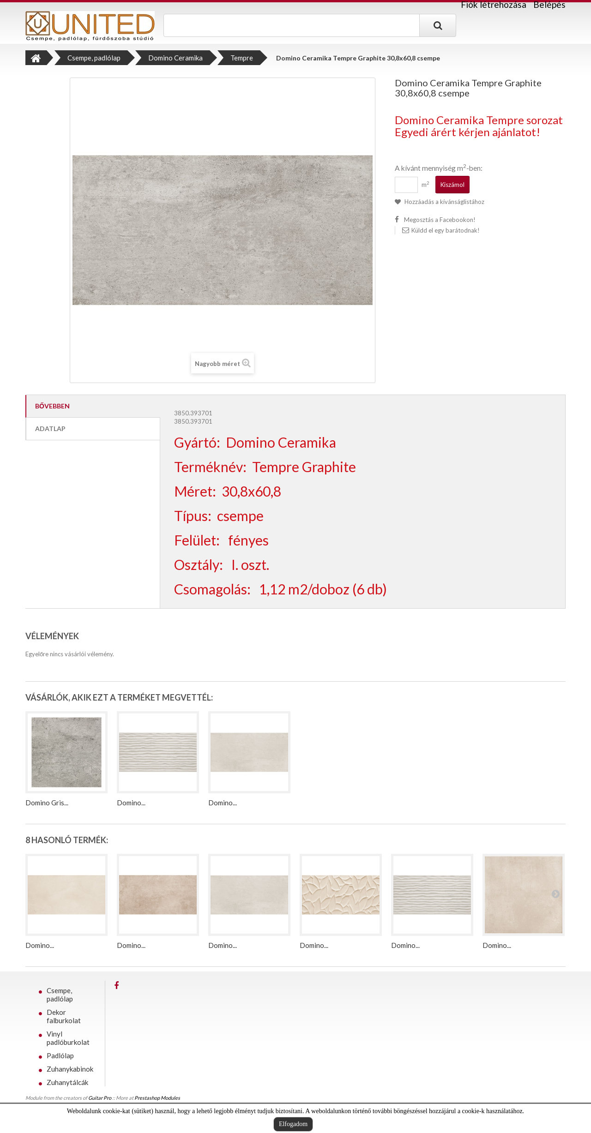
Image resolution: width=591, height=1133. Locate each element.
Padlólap (60, 1055)
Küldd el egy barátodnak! (445, 230)
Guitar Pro (99, 1101)
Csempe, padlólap (60, 994)
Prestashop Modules (157, 1101)
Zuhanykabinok (70, 1069)
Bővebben (52, 406)
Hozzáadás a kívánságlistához (443, 201)
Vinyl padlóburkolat (68, 1038)
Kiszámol (452, 184)
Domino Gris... (46, 802)
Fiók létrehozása (493, 4)
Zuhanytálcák (67, 1082)
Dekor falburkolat (64, 1016)
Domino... (131, 802)
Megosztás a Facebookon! (440, 219)
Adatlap (50, 428)
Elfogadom (293, 1124)
